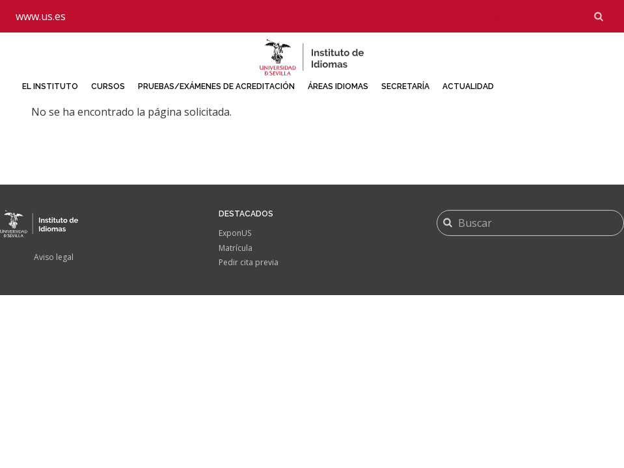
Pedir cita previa (248, 262)
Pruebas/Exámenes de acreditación (216, 86)
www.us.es (41, 16)
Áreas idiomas (338, 86)
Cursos (108, 86)
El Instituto (50, 86)
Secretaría (405, 86)
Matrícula (235, 248)
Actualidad (468, 86)
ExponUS (235, 233)
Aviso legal (54, 257)
